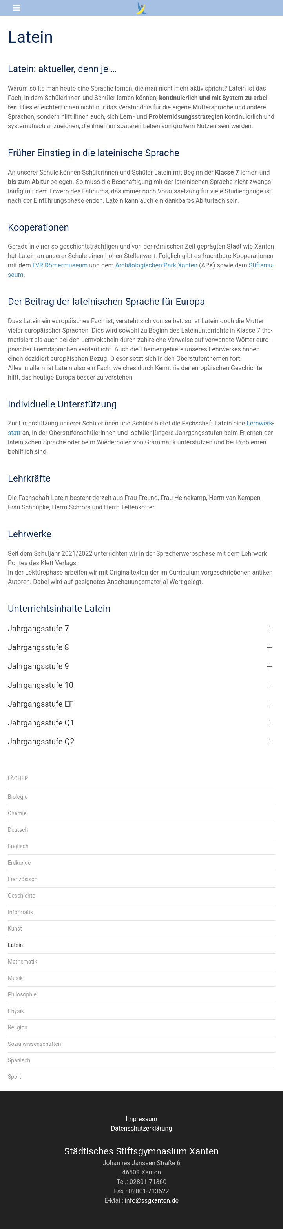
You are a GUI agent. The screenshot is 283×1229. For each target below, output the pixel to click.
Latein (15, 945)
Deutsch (18, 830)
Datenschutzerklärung (141, 1128)
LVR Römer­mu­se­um (60, 265)
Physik (16, 1011)
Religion (17, 1027)
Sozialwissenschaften (34, 1044)
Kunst (15, 928)
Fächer (18, 778)
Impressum (141, 1119)
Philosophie (22, 994)
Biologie (17, 797)
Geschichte (21, 896)
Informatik (20, 912)
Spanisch (19, 1060)
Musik (15, 978)
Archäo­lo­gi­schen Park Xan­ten (156, 265)
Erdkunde (19, 863)
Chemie (17, 813)
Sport (14, 1077)
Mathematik (22, 961)
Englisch (18, 846)
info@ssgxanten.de (152, 1200)
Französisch (22, 879)
